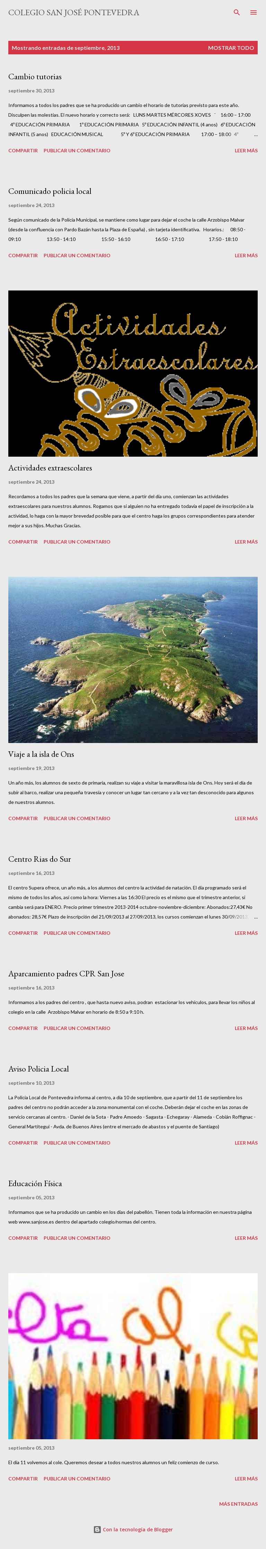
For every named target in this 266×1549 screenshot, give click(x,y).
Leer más (246, 150)
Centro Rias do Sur (39, 858)
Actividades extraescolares (50, 467)
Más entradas (238, 1504)
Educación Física (35, 1183)
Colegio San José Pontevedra (73, 12)
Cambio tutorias (35, 76)
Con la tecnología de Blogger (133, 1529)
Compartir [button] (23, 150)
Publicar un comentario (77, 150)
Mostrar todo (231, 47)
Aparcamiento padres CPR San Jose (66, 973)
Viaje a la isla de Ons (41, 754)
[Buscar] (237, 12)
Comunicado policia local (49, 191)
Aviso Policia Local (38, 1068)
